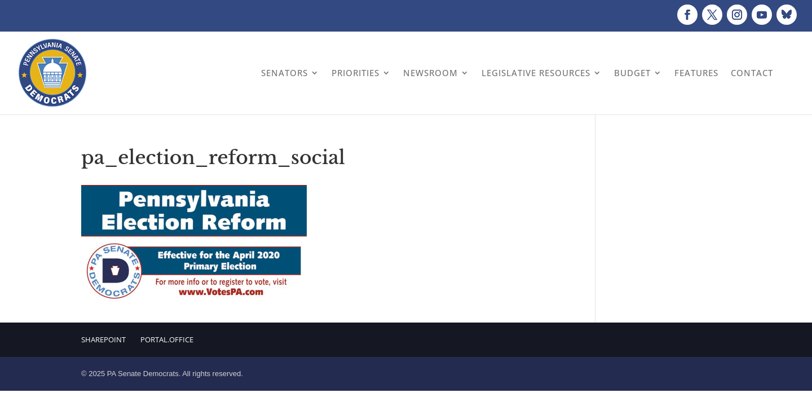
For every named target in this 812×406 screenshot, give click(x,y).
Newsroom (430, 72)
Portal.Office (166, 339)
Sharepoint (103, 339)
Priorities (355, 72)
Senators (284, 72)
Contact (752, 72)
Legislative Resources (536, 72)
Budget (632, 72)
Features (696, 72)
